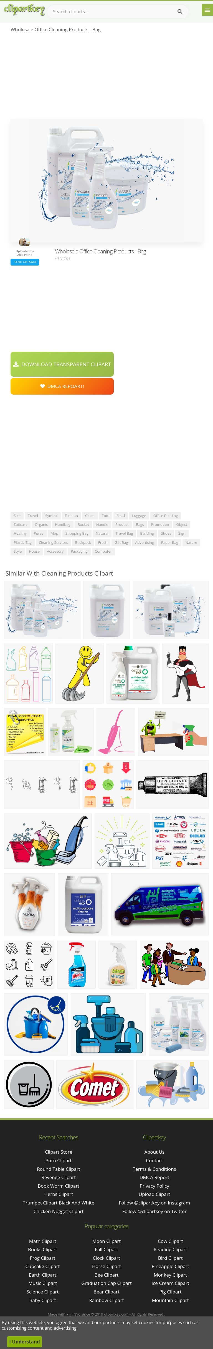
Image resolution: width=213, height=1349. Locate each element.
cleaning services (53, 542)
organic (41, 524)
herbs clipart (58, 1194)
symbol (51, 515)
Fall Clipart (106, 1249)
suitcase (20, 524)
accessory (55, 551)
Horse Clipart (106, 1266)
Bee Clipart (107, 1275)
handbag (62, 524)
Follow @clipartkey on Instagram (154, 1203)
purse (39, 533)
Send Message (25, 262)
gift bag (121, 542)
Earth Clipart (42, 1275)
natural (102, 533)
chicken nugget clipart (59, 1211)
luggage (139, 515)
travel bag (124, 533)
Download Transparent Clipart (62, 364)
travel (33, 515)
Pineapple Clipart (170, 1266)
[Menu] (207, 10)
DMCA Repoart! (62, 386)
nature (191, 542)
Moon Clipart (106, 1241)
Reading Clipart (170, 1249)
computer (103, 551)
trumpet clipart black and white (58, 1203)
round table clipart (58, 1169)
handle (102, 524)
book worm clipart (58, 1186)
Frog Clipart (42, 1258)
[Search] (180, 11)
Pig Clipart (170, 1291)
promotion (160, 524)
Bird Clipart (170, 1258)
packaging (79, 551)
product (122, 524)
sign (181, 533)
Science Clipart (43, 1291)
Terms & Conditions (154, 1169)
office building (165, 515)
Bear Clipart (106, 1291)
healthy (20, 533)
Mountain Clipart (170, 1300)
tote (105, 515)
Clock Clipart (106, 1258)
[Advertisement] (106, 77)
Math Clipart (42, 1241)
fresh (103, 542)
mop (54, 533)
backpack (83, 542)
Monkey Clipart (170, 1275)
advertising (144, 542)
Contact (154, 1160)
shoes (166, 533)
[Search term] (118, 11)
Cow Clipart (170, 1241)
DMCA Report (154, 1177)
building (147, 533)
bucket (83, 524)
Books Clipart (42, 1249)
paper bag (169, 542)
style (18, 551)
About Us (154, 1152)
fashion (71, 515)
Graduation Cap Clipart (106, 1283)
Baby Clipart (42, 1300)
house (34, 551)
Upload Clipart (154, 1194)
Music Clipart (42, 1283)
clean (90, 515)
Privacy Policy (154, 1186)
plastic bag (23, 542)
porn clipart (58, 1160)
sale (17, 515)
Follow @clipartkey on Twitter (154, 1211)
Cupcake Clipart (43, 1266)
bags (140, 524)
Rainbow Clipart (106, 1300)
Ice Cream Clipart (170, 1283)
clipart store (58, 1152)
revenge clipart (58, 1177)
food (120, 515)
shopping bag (76, 533)
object (181, 524)
